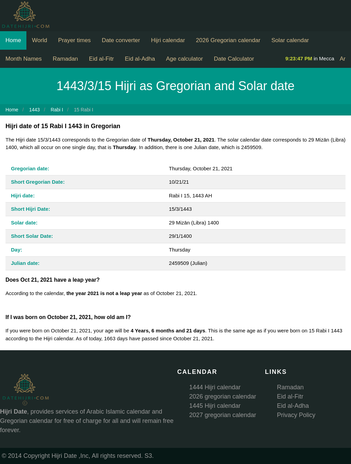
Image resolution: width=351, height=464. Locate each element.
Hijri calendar (168, 40)
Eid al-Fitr (101, 59)
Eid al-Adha (140, 59)
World (39, 40)
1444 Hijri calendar (215, 387)
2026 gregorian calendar (222, 396)
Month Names (23, 59)
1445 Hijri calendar (215, 405)
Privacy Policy (296, 415)
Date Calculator (234, 59)
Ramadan (65, 59)
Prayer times (74, 40)
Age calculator (184, 59)
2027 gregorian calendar (222, 415)
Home (13, 40)
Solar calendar (290, 40)
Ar (343, 59)
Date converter (121, 40)
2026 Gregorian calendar (228, 40)
